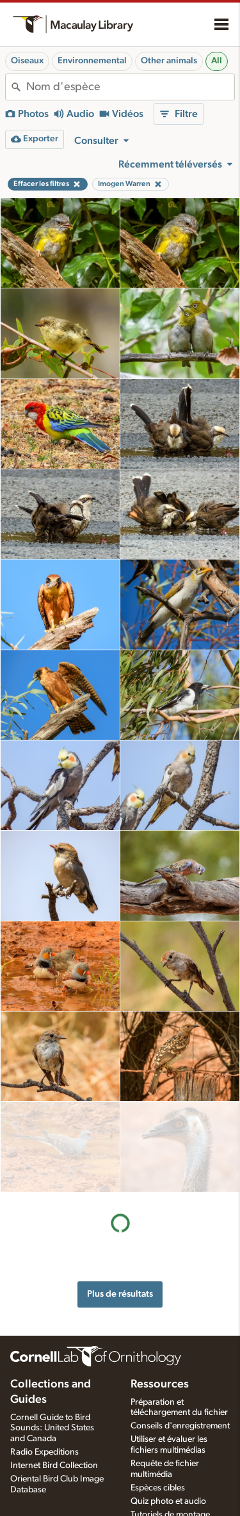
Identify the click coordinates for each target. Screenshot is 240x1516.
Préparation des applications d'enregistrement (163, 1473)
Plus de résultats (120, 1203)
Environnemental (92, 60)
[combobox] (130, 87)
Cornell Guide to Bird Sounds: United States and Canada (52, 1352)
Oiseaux (27, 60)
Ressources (160, 1308)
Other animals (169, 60)
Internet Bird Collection (54, 1389)
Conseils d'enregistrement (180, 1350)
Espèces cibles (158, 1411)
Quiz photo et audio (168, 1425)
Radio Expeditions (44, 1375)
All (216, 60)
